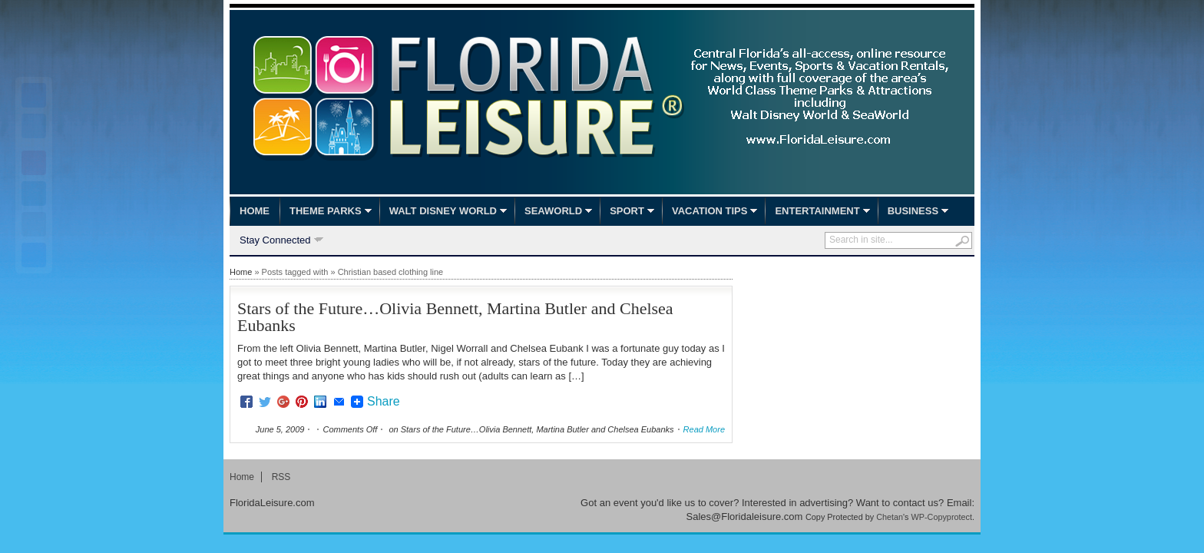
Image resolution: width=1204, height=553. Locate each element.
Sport (627, 211)
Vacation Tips (709, 211)
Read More (704, 429)
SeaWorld (553, 211)
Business (913, 211)
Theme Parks (325, 211)
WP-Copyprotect (941, 517)
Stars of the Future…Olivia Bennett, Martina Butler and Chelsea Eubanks (455, 317)
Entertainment (817, 211)
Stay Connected (275, 241)
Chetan (889, 517)
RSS (281, 477)
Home (255, 211)
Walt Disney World (443, 211)
